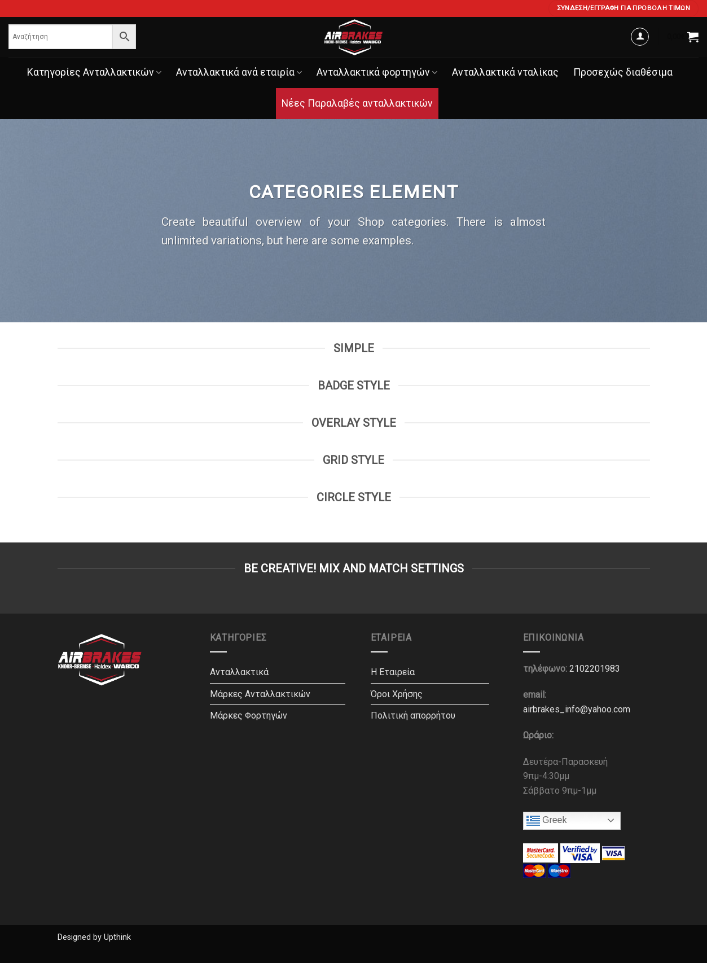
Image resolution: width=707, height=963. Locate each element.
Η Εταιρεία (393, 672)
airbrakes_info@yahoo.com (576, 709)
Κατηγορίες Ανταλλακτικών (94, 72)
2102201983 (594, 668)
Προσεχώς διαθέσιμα (623, 72)
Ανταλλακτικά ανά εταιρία (239, 72)
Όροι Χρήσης (397, 694)
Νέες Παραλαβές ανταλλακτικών (357, 103)
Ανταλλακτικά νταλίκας (505, 72)
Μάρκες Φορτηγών (248, 715)
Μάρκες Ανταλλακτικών (260, 694)
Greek (546, 821)
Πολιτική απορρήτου (413, 715)
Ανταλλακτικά (239, 672)
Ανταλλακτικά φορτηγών (377, 72)
